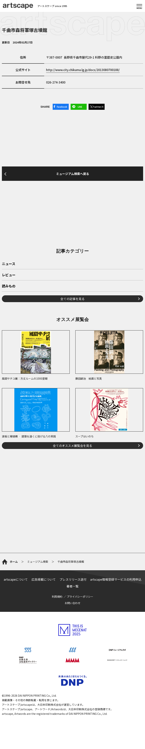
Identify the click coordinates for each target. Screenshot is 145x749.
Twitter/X (98, 106)
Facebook (62, 106)
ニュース (8, 264)
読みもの (8, 286)
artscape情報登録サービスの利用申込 (115, 579)
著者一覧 (72, 586)
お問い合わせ (72, 603)
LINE (80, 106)
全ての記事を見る (72, 298)
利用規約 (57, 596)
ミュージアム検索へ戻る (72, 173)
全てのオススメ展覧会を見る (72, 445)
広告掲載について (44, 579)
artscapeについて (16, 579)
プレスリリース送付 (72, 579)
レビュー (8, 275)
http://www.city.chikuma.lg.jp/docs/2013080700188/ (83, 69)
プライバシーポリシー (80, 596)
